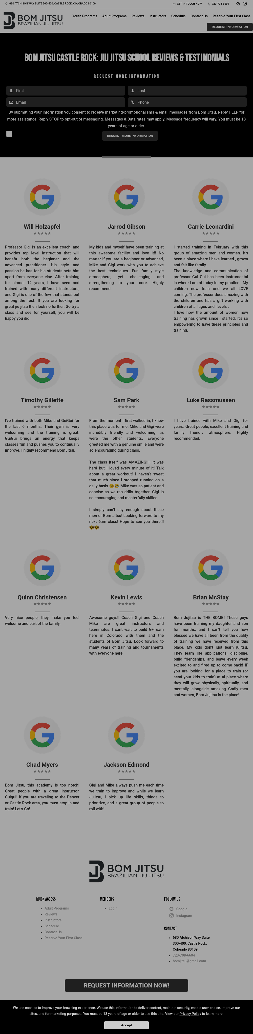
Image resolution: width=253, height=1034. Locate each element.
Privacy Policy (190, 1014)
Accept (126, 1025)
